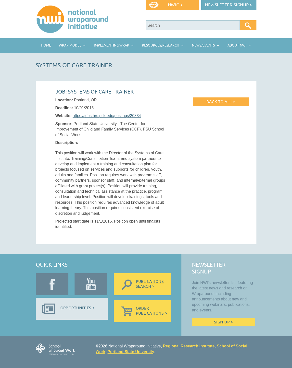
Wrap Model (70, 45)
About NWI (237, 45)
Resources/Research (160, 45)
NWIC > (175, 5)
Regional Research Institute (189, 346)
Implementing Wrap (111, 45)
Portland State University (131, 352)
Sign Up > (223, 322)
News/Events (203, 45)
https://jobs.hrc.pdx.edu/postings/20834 (107, 116)
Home (46, 45)
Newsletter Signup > (229, 5)
